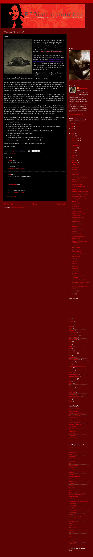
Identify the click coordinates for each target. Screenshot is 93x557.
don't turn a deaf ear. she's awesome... (79, 241)
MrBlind (71, 514)
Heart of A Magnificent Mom (76, 494)
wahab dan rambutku (78, 236)
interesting (72, 357)
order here (75, 271)
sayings (71, 383)
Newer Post (8, 204)
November (75, 140)
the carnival (75, 189)
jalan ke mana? (76, 208)
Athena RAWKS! (73, 465)
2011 (72, 131)
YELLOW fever (73, 541)
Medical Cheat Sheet (74, 422)
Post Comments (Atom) (18, 207)
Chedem (71, 474)
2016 (72, 123)
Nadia (70, 519)
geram (70, 346)
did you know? (73, 337)
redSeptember (12, 184)
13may (10, 160)
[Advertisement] (77, 37)
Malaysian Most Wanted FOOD (77, 420)
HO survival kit (73, 353)
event (70, 341)
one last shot (75, 174)
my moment (75, 179)
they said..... (75, 167)
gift (69, 348)
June (73, 152)
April (73, 157)
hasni (70, 492)
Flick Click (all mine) (74, 415)
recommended (73, 379)
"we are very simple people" (79, 177)
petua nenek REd (73, 374)
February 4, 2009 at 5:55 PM (16, 179)
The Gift (74, 261)
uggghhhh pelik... (77, 256)
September (75, 145)
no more (74, 273)
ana (9, 174)
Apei (70, 463)
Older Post (60, 204)
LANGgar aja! (72, 503)
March (74, 160)
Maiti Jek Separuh (74, 510)
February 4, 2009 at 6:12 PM (16, 193)
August (74, 148)
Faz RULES (72, 485)
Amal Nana (72, 456)
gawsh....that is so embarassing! (77, 250)
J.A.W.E (71, 499)
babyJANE (72, 470)
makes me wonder (74, 359)
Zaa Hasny (72, 543)
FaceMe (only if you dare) (76, 413)
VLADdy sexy (72, 539)
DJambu (71, 479)
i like (70, 355)
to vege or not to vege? (78, 280)
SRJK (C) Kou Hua (77, 181)
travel (70, 399)
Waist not (71, 440)
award (70, 328)
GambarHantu (73, 488)
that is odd (72, 392)
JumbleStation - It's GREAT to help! (78, 501)
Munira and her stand (75, 516)
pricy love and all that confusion (78, 218)
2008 (72, 294)
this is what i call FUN (75, 396)
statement (74, 245)
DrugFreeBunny (73, 411)
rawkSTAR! (75, 263)
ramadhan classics (74, 376)
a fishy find (75, 201)
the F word (72, 394)
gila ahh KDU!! (76, 238)
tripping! (74, 231)
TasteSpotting (72, 431)
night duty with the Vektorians (80, 191)
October (74, 143)
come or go (75, 268)
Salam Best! (72, 528)
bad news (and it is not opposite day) (78, 214)
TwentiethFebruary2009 (78, 196)
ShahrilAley (72, 532)
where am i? (75, 206)
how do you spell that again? (80, 194)
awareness (72, 330)
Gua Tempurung (76, 233)
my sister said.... (76, 247)
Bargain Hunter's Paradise (76, 409)
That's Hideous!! (73, 433)
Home (34, 204)
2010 (72, 133)
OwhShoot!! (72, 429)
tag (70, 390)
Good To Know (73, 417)
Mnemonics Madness (75, 424)
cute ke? (74, 258)
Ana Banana (72, 461)
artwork (71, 326)
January (74, 291)
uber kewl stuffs (73, 438)
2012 (72, 128)
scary (70, 385)
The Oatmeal (72, 435)
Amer (70, 459)
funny (70, 344)
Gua (70, 490)
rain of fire (75, 266)
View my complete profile (76, 114)
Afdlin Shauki (72, 452)
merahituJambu (73, 512)
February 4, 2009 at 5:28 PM (16, 168)
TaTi (70, 534)
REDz (70, 525)
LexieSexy (72, 508)
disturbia (74, 169)
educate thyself (73, 339)
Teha (70, 536)
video (70, 401)
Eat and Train (72, 481)
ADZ (70, 450)
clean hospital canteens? (79, 199)
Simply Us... (75, 164)
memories (71, 362)
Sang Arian (72, 530)
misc (70, 364)
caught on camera (74, 335)
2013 (72, 126)
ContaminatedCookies (75, 476)
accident (71, 321)
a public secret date (77, 229)
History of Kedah (73, 496)
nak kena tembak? (77, 221)
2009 (72, 136)
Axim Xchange (73, 467)
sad (70, 381)
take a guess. (75, 172)
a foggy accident (76, 204)
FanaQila (71, 483)
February (75, 162)
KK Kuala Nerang (77, 184)
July (73, 150)
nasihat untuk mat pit (78, 224)
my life (13, 153)
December (75, 138)
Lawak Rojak (72, 505)
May (73, 155)
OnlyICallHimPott (73, 521)
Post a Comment (11, 196)
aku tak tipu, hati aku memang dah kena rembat (80, 283)
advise (70, 324)
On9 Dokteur (72, 426)
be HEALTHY (72, 333)
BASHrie (71, 472)
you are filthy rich (76, 211)
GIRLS (71, 350)
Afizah (70, 454)
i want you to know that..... (79, 186)
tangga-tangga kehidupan (79, 254)
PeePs (71, 523)
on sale (71, 372)
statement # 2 (76, 226)
